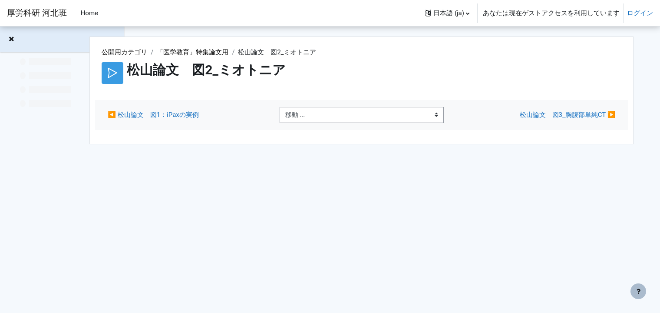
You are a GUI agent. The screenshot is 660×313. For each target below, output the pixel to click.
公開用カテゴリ (178, 52)
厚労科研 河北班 (37, 13)
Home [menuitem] (89, 13)
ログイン (640, 13)
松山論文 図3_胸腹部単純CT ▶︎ (560, 115)
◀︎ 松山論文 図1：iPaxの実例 (207, 115)
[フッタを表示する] (638, 291)
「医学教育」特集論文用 (246, 52)
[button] (447, 13)
